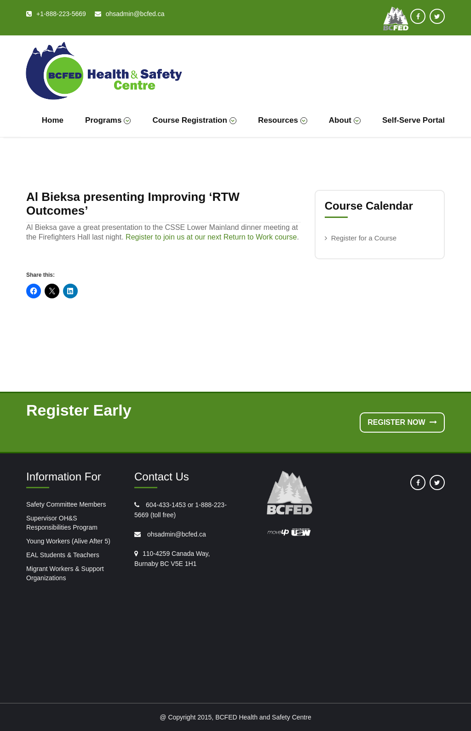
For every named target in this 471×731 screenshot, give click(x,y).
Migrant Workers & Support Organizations (65, 573)
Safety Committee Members (66, 504)
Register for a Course (364, 238)
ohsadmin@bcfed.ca (175, 534)
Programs (108, 120)
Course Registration (194, 120)
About (345, 120)
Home (52, 120)
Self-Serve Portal (413, 120)
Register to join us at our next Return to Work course (211, 237)
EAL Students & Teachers (62, 555)
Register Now (402, 422)
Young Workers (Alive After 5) (68, 541)
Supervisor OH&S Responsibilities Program (62, 522)
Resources (282, 120)
